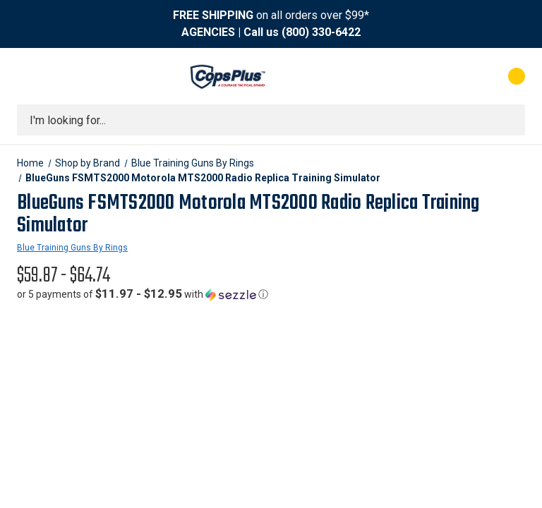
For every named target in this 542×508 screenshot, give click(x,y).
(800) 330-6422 (321, 32)
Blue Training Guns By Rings (72, 248)
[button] (142, 294)
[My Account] (454, 76)
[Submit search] (509, 119)
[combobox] (271, 119)
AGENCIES (208, 32)
